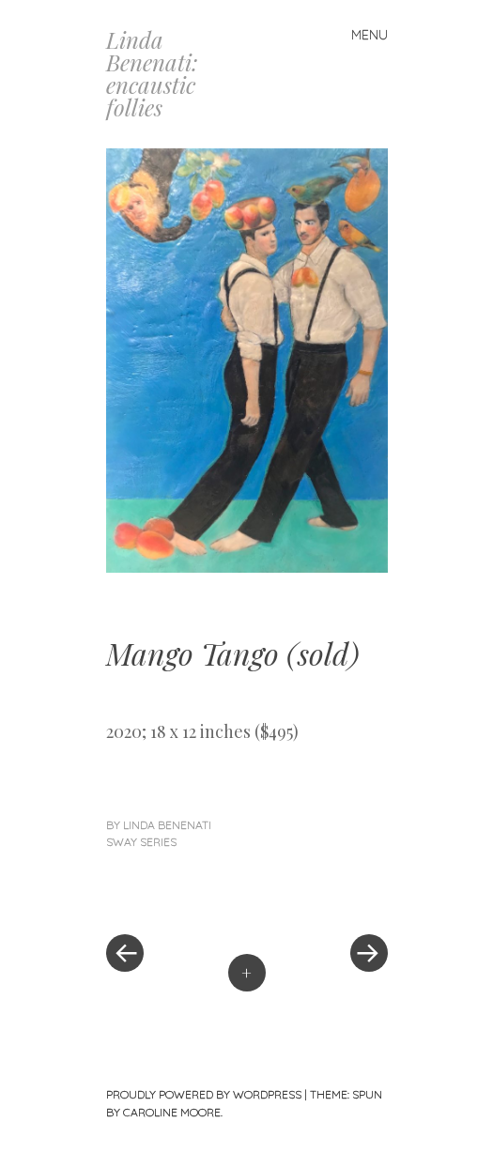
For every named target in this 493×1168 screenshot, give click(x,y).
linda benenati (167, 825)
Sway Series (141, 842)
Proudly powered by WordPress (203, 1094)
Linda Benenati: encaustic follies (152, 73)
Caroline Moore (172, 1112)
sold (323, 653)
